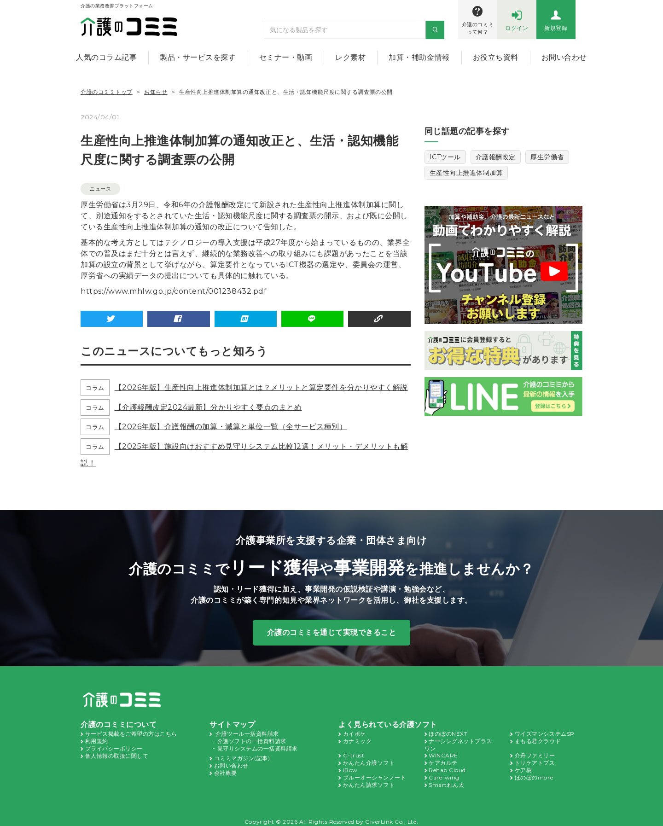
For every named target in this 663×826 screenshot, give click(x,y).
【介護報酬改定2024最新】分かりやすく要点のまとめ (207, 407)
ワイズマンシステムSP (545, 733)
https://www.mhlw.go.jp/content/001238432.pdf (162, 291)
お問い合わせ (564, 57)
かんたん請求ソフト (369, 781)
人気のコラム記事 (106, 57)
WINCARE (442, 753)
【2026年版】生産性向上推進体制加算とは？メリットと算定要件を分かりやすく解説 (260, 387)
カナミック (357, 740)
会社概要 (225, 770)
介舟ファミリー (535, 753)
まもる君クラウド (538, 740)
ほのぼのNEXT (448, 733)
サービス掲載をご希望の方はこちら (131, 733)
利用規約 (96, 740)
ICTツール (445, 157)
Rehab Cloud (446, 767)
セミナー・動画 (286, 57)
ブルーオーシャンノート (375, 774)
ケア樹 (523, 767)
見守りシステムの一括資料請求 (257, 747)
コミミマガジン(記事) (242, 756)
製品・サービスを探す (198, 57)
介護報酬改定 (495, 157)
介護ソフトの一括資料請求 (251, 740)
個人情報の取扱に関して (117, 753)
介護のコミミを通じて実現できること (331, 632)
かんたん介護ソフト (369, 760)
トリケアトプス (535, 760)
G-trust (352, 753)
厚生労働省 (547, 157)
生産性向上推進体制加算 (466, 172)
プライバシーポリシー (114, 747)
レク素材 (350, 57)
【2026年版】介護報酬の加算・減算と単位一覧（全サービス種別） (230, 426)
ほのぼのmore (533, 774)
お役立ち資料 (495, 57)
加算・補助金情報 (419, 57)
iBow (349, 767)
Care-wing (442, 774)
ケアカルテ (443, 760)
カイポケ (354, 733)
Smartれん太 (445, 781)
